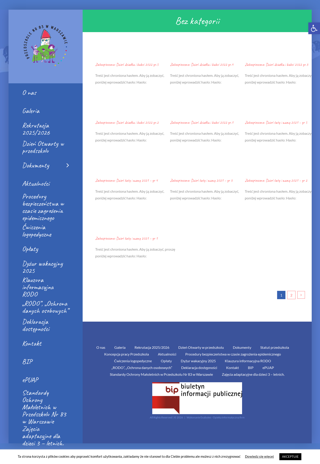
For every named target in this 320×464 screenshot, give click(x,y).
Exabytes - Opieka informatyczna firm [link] (223, 417)
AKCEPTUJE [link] (290, 456)
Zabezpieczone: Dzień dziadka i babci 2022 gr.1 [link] (201, 122)
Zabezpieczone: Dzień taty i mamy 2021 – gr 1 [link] (126, 238)
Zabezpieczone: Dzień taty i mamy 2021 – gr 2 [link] (276, 180)
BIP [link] (251, 367)
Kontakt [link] (232, 367)
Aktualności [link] (167, 354)
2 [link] (291, 295)
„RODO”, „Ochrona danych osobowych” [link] (141, 367)
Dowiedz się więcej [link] (259, 456)
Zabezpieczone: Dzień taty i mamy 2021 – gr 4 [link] (126, 180)
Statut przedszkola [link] (274, 347)
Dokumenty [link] (242, 347)
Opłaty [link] (166, 361)
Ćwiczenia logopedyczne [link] (133, 361)
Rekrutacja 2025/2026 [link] (152, 347)
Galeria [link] (120, 347)
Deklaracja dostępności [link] (199, 367)
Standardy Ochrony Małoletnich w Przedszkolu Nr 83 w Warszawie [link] (161, 374)
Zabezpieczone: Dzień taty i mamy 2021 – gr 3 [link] (201, 180)
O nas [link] (100, 347)
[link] (314, 28)
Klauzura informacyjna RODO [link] (248, 361)
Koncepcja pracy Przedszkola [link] (126, 354)
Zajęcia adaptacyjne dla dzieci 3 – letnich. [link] (253, 374)
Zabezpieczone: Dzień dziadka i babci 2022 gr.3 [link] (276, 64)
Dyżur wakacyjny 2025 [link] (198, 361)
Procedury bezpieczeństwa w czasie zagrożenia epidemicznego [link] (233, 354)
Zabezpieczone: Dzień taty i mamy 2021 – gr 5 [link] (276, 122)
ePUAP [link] (268, 367)
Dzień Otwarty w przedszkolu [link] (201, 347)
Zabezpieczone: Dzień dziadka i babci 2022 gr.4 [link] (201, 64)
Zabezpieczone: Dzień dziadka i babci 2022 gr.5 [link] (127, 64)
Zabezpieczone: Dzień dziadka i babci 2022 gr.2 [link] (127, 122)
